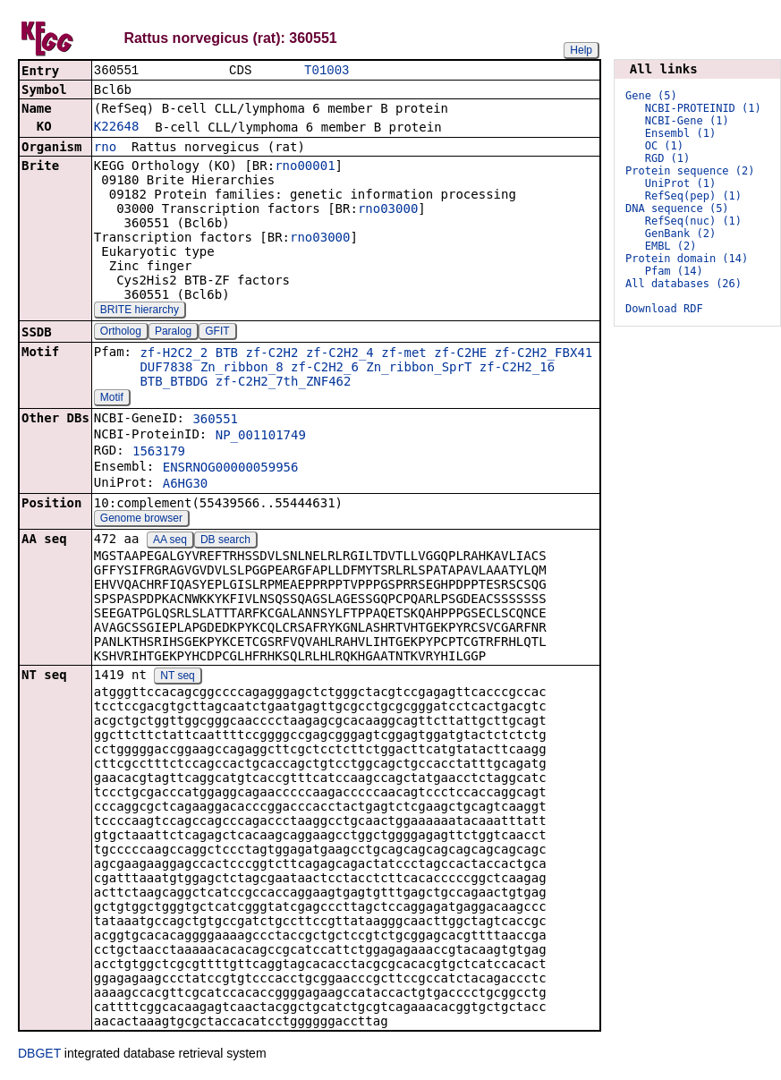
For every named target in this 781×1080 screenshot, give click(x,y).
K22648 (117, 128)
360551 (215, 420)
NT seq (177, 677)
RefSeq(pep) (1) (693, 196)
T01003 (326, 71)
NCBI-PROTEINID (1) (703, 108)
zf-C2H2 (271, 354)
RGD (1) (668, 158)
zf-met (404, 354)
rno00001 (305, 167)
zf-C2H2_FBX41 (544, 354)
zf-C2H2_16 (517, 368)
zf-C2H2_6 (325, 368)
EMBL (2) (671, 246)
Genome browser (141, 520)
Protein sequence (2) (690, 171)
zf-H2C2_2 (174, 354)
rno (105, 148)
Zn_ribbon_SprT (418, 368)
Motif (111, 399)
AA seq (170, 541)
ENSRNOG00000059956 (231, 469)
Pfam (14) (674, 271)
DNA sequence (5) (677, 208)
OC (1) (664, 146)
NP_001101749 (261, 436)
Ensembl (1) (680, 133)
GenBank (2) (680, 233)
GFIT (217, 333)
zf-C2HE (460, 354)
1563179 (158, 453)
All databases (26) (683, 283)
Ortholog (120, 333)
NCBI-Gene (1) (687, 121)
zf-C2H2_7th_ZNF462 (284, 383)
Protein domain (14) (686, 258)
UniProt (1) (680, 183)
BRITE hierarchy (139, 311)
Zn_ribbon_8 (242, 368)
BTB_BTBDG (174, 383)
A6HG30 (185, 485)
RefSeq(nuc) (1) (693, 221)
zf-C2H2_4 (340, 354)
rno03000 (388, 210)
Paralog (173, 333)
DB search (225, 541)
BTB (227, 354)
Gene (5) (651, 95)
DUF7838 (166, 368)
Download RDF (664, 308)
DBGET (39, 1055)
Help (581, 50)
